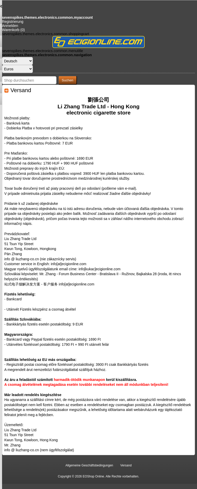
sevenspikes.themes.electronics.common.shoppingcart (45, 34)
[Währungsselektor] (17, 69)
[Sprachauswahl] (17, 61)
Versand (126, 465)
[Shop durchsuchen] (29, 80)
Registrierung (12, 22)
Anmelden (10, 26)
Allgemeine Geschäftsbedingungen (89, 465)
